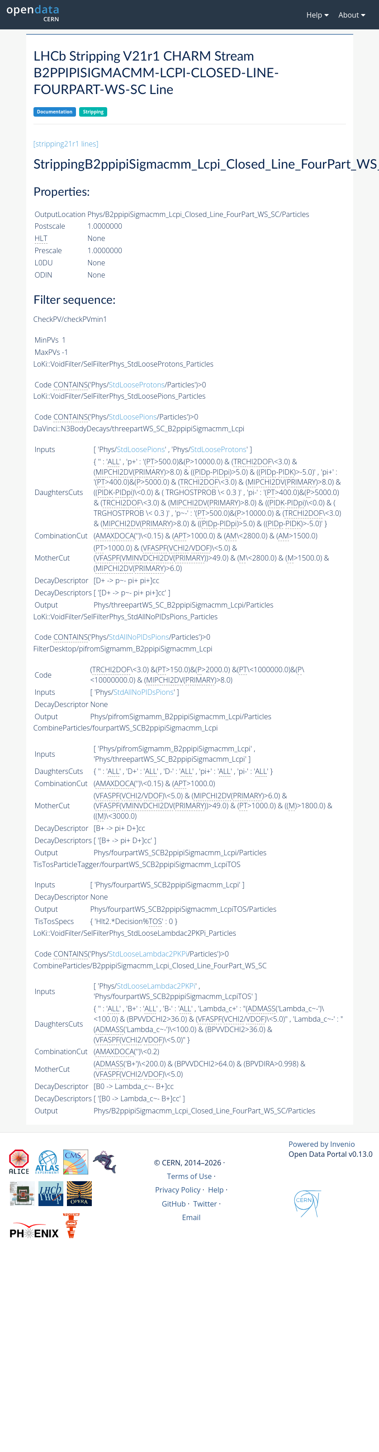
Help (216, 1190)
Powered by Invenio (322, 1144)
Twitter (205, 1204)
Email (191, 1217)
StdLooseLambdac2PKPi (148, 954)
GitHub (174, 1204)
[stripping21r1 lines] (66, 144)
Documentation (54, 111)
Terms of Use (189, 1176)
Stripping (93, 111)
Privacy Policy (178, 1190)
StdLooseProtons (137, 385)
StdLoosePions (133, 417)
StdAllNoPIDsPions (139, 637)
